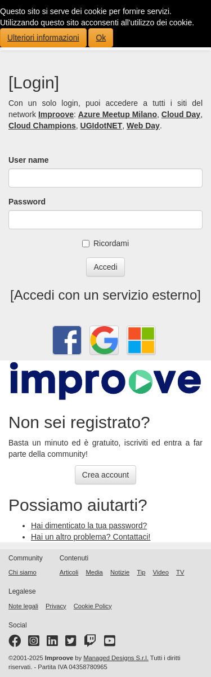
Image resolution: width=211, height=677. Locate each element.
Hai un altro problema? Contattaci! (90, 536)
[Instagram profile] (33, 643)
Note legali (23, 606)
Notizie (119, 572)
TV (180, 572)
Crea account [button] (105, 474)
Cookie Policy (93, 606)
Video (161, 572)
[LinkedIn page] (52, 643)
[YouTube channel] (109, 643)
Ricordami (105, 243)
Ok (101, 37)
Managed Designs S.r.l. (116, 657)
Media (94, 572)
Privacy (56, 606)
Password (27, 201)
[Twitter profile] (71, 643)
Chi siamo (22, 572)
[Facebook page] (14, 643)
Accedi (105, 266)
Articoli (69, 572)
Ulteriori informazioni (43, 37)
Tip (141, 572)
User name (28, 159)
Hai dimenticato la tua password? (89, 525)
